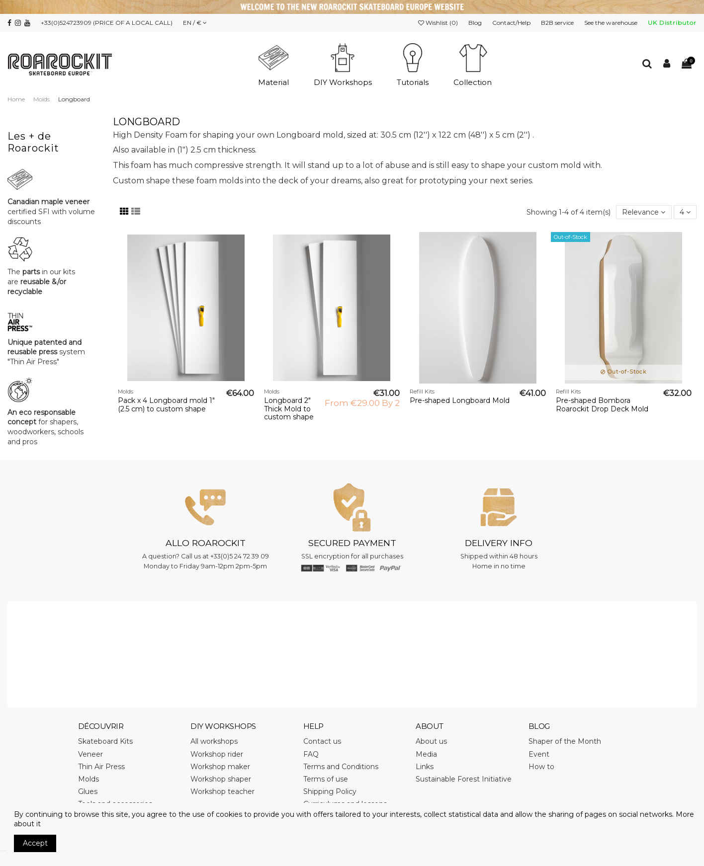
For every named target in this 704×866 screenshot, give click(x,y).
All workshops (214, 741)
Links (425, 766)
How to (541, 766)
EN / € (195, 22)
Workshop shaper (220, 779)
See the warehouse (611, 22)
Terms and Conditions (340, 766)
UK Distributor (672, 22)
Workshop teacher (222, 791)
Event (538, 754)
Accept (35, 843)
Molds (88, 779)
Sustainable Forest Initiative (464, 779)
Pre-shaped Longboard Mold (460, 400)
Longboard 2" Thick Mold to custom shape (289, 409)
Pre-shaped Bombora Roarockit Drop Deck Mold (602, 404)
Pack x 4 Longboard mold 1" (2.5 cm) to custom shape (166, 404)
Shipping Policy (329, 791)
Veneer (90, 754)
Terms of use (325, 779)
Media (426, 754)
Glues (87, 791)
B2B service (558, 22)
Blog (475, 22)
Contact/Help (512, 22)
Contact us (322, 741)
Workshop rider (216, 754)
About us (431, 741)
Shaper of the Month (564, 741)
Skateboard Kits (105, 741)
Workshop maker (220, 766)
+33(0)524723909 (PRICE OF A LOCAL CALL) (107, 22)
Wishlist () (438, 22)
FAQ (311, 754)
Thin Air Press (101, 766)
